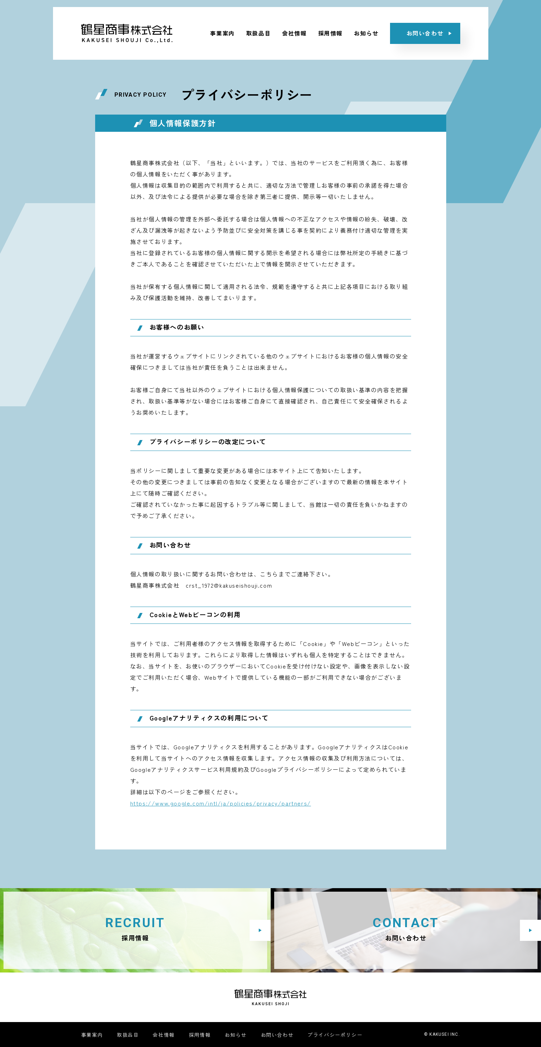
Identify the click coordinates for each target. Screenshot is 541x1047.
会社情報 (294, 33)
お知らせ (366, 33)
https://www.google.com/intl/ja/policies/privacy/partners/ (220, 803)
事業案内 (222, 33)
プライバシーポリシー (335, 1035)
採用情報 (330, 33)
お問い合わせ (277, 1035)
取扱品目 (258, 33)
